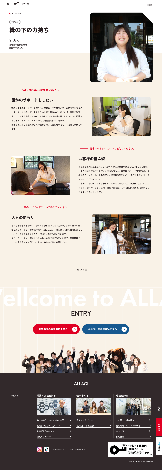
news (159, 408)
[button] (150, 4)
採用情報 (159, 427)
